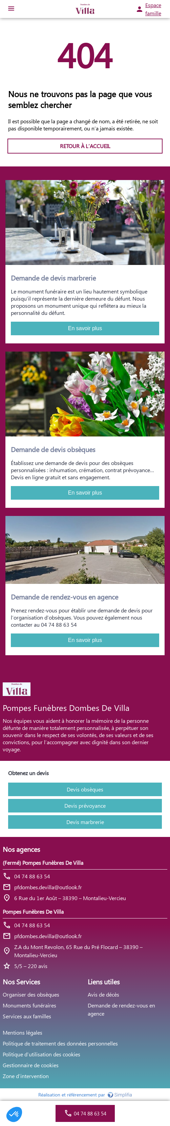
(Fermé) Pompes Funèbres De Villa (43, 862)
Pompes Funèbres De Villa (33, 911)
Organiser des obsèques (31, 994)
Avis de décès (103, 994)
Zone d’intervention (26, 1075)
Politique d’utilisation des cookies (41, 1054)
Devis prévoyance (85, 805)
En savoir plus (85, 328)
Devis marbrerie (85, 821)
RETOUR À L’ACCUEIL (85, 145)
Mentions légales (22, 1032)
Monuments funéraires (29, 1005)
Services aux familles (27, 1016)
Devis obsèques (85, 789)
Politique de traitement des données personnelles (60, 1043)
